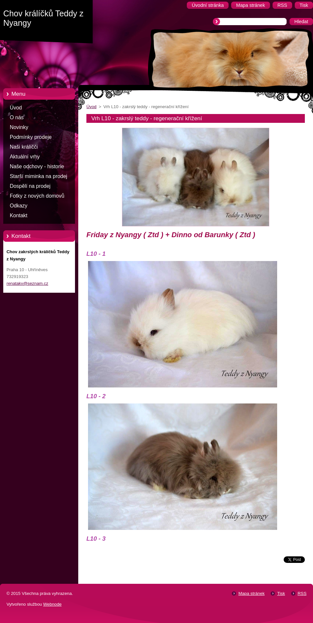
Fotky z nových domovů (37, 196)
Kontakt (18, 215)
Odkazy (18, 205)
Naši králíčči (24, 147)
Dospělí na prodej (30, 186)
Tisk (281, 593)
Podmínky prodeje (31, 137)
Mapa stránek (251, 593)
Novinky (19, 127)
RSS (302, 593)
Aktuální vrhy (25, 156)
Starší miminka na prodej (38, 176)
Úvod (16, 107)
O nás (16, 117)
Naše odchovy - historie (37, 166)
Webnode (52, 604)
